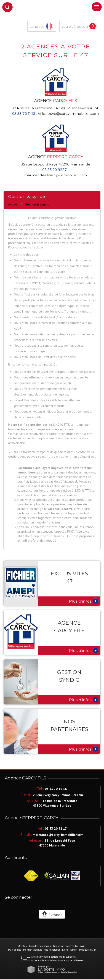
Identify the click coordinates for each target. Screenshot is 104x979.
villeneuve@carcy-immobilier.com (68, 113)
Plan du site (14, 949)
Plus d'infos (84, 601)
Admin (73, 949)
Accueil (13, 204)
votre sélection (74, 26)
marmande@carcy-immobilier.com (55, 175)
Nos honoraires (52, 949)
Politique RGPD (87, 949)
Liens (65, 949)
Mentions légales (32, 949)
